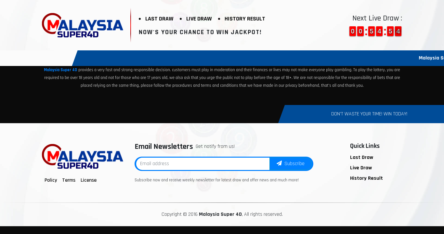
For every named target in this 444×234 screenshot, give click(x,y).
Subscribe (291, 163)
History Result (245, 18)
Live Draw (199, 18)
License (89, 180)
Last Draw (159, 18)
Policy (51, 180)
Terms (68, 180)
